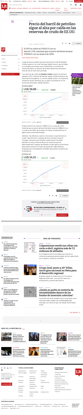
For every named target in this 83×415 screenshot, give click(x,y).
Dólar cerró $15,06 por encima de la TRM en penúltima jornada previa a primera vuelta (11, 292)
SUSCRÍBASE (78, 1)
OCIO (30, 8)
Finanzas (20, 382)
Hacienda (70, 333)
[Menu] (10, 8)
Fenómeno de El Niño (30, 12)
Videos (31, 395)
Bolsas (5, 287)
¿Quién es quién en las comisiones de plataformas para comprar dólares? (11, 303)
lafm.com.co (65, 406)
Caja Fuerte (33, 372)
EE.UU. (14, 333)
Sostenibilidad (13, 14)
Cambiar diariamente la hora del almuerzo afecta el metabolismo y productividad (74, 353)
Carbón (39, 12)
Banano (59, 12)
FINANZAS (13, 8)
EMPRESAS (25, 8)
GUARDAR (77, 43)
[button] (24, 209)
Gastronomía (44, 347)
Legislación (16, 347)
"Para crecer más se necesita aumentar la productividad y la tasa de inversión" (74, 337)
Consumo (20, 376)
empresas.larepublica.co (31, 404)
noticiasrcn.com (56, 406)
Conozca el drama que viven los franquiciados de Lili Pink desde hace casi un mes (11, 270)
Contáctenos (58, 378)
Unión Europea (66, 12)
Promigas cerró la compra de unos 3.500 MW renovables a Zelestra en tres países (11, 259)
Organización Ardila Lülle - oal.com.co (76, 405)
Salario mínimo (52, 12)
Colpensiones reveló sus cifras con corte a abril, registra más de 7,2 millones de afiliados (58, 248)
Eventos (43, 380)
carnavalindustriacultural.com (25, 406)
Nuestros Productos (60, 376)
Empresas (20, 380)
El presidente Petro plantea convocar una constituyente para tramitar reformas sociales (19, 353)
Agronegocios (22, 371)
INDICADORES (74, 8)
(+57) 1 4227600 (5, 378)
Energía (44, 12)
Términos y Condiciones (61, 382)
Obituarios (32, 388)
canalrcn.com (38, 406)
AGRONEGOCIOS (45, 8)
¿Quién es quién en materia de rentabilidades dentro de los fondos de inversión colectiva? (56, 293)
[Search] (71, 5)
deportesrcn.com (14, 408)
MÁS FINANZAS (74, 312)
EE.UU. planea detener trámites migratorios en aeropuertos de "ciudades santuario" (19, 338)
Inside (42, 386)
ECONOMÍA (19, 8)
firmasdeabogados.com (46, 404)
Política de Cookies (60, 387)
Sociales (20, 395)
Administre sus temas (8, 74)
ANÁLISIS (52, 8)
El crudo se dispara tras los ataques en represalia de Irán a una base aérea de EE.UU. (11, 281)
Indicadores (21, 386)
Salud (69, 347)
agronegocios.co (19, 404)
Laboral (6, 242)
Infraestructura (33, 386)
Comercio (6, 265)
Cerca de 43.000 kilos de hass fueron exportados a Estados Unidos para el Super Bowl (77, 90)
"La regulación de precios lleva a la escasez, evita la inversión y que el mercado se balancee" (46, 339)
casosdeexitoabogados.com (8, 406)
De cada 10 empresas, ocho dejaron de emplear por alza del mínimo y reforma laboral (10, 247)
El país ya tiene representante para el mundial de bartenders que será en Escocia (47, 353)
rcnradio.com (46, 406)
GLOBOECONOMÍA (36, 8)
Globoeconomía (45, 382)
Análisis (42, 371)
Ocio (42, 388)
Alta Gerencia (33, 371)
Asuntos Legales (22, 372)
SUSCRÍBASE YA (62, 215)
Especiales (32, 380)
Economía (43, 376)
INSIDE (79, 8)
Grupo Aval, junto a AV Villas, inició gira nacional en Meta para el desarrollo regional (58, 270)
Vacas (73, 12)
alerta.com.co (4, 408)
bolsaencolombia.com (60, 404)
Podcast (20, 392)
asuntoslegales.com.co (7, 404)
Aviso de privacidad (60, 380)
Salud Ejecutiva (45, 392)
